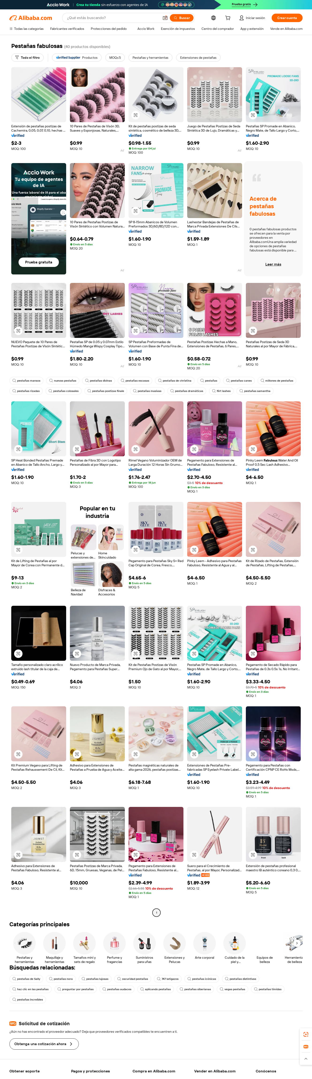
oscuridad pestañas (132, 979)
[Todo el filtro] (27, 58)
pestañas (208, 381)
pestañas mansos (26, 381)
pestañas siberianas (195, 989)
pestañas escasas (135, 381)
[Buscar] (182, 18)
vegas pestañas (232, 989)
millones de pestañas (277, 381)
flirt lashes (221, 391)
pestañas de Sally (26, 979)
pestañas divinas (98, 381)
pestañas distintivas (240, 979)
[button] (165, 18)
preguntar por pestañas (75, 989)
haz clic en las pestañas (30, 989)
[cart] (228, 18)
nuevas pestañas (62, 381)
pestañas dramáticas (186, 391)
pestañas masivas (147, 391)
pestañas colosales (64, 391)
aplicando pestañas (155, 989)
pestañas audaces (117, 989)
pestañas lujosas (95, 979)
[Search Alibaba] (113, 17)
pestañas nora (61, 979)
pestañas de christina (174, 381)
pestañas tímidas (268, 989)
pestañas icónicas (201, 979)
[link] (306, 1034)
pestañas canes (239, 381)
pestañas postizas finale (106, 391)
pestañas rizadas (26, 391)
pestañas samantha (255, 391)
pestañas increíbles (27, 999)
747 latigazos (168, 979)
